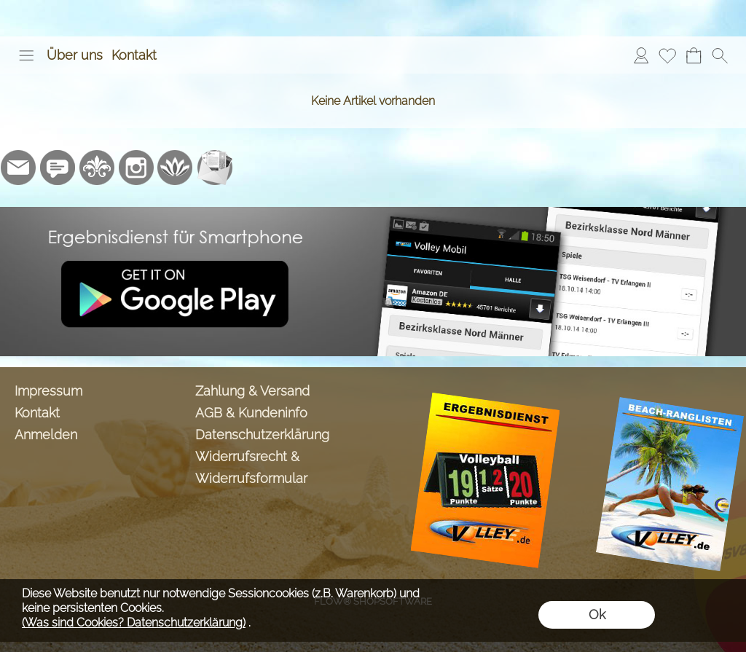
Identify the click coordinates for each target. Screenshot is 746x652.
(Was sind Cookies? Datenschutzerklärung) (134, 622)
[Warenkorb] (693, 55)
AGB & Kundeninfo (251, 412)
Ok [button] (597, 614)
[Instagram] (136, 167)
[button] (26, 55)
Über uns (75, 55)
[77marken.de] (57, 167)
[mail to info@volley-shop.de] (18, 167)
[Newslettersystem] (215, 167)
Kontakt (134, 55)
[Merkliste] (667, 55)
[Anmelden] (641, 55)
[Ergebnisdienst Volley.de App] (373, 213)
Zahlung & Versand (252, 390)
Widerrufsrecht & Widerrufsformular (251, 467)
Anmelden (46, 434)
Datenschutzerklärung (262, 434)
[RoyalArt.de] (97, 167)
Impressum (48, 390)
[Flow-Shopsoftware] (175, 167)
